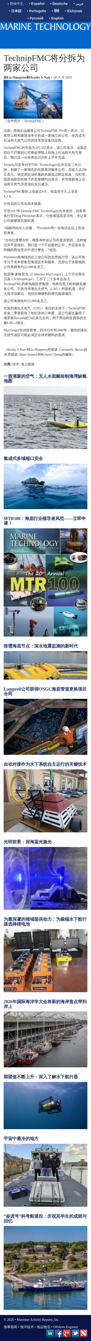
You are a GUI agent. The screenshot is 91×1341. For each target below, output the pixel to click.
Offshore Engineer (65, 1327)
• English (56, 18)
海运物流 (43, 1327)
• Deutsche (59, 4)
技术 (15, 364)
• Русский (35, 18)
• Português (36, 11)
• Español (36, 4)
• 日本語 (15, 11)
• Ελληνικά (73, 11)
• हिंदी (55, 11)
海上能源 (27, 364)
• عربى (78, 4)
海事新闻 (10, 1327)
